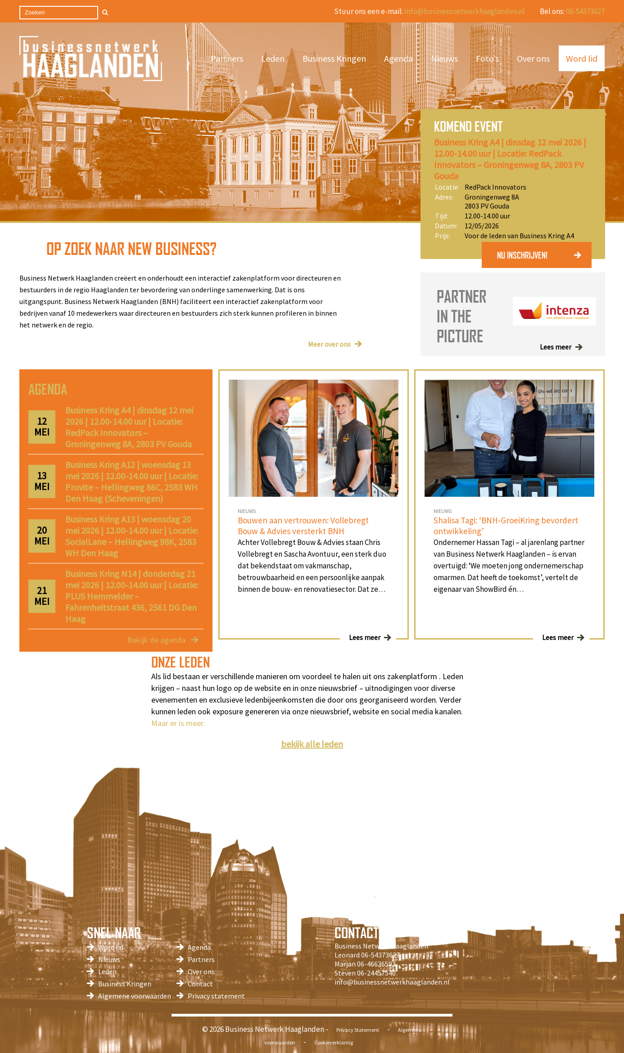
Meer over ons (329, 344)
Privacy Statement (357, 1029)
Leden (273, 58)
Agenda (398, 58)
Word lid (581, 58)
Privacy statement (216, 995)
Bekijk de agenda (156, 640)
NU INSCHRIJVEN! (522, 255)
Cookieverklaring (333, 1042)
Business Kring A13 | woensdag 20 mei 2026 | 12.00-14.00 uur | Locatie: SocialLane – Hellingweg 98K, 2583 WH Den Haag (131, 535)
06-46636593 (376, 963)
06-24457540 (376, 972)
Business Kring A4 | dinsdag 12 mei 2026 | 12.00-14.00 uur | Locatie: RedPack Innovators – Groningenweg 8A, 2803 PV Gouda (510, 159)
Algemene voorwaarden (134, 995)
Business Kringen (334, 58)
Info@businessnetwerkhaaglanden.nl (464, 11)
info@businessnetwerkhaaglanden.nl (392, 981)
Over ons (533, 58)
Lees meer (555, 346)
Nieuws (444, 58)
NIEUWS (247, 511)
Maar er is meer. (178, 723)
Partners (227, 58)
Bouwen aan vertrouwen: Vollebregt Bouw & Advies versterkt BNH (303, 525)
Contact (200, 983)
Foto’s (487, 58)
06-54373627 (585, 11)
